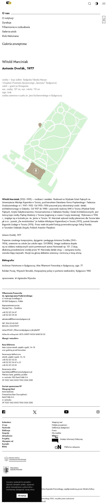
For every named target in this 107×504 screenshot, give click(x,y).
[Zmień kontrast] (96, 3)
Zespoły (5, 433)
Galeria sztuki (9, 31)
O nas (4, 425)
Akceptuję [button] (22, 495)
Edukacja (6, 430)
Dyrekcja (6, 22)
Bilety (4, 446)
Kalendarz (6, 422)
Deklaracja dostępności (60, 427)
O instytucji (8, 18)
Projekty (5, 438)
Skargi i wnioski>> (10, 338)
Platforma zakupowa (67, 447)
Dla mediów (56, 433)
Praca (54, 430)
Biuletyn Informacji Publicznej (67, 439)
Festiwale (6, 427)
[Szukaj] (89, 3)
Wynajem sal (7, 441)
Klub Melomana (10, 36)
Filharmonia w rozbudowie (16, 27)
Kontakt (5, 444)
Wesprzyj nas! (57, 422)
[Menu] (104, 3)
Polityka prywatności (59, 425)
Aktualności (7, 435)
